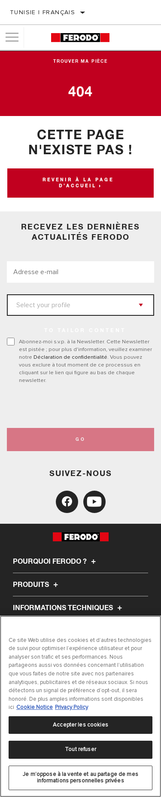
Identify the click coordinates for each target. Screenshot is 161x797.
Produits (37, 584)
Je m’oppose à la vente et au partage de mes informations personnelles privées (80, 778)
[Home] (80, 37)
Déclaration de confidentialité (70, 357)
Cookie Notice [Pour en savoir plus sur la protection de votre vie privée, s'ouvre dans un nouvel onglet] (34, 707)
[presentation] (78, 406)
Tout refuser (80, 749)
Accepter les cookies (80, 724)
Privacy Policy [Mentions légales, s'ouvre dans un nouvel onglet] (71, 707)
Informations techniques (69, 608)
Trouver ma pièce (80, 61)
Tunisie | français (42, 12)
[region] (80, 706)
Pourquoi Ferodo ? (55, 561)
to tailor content (85, 330)
